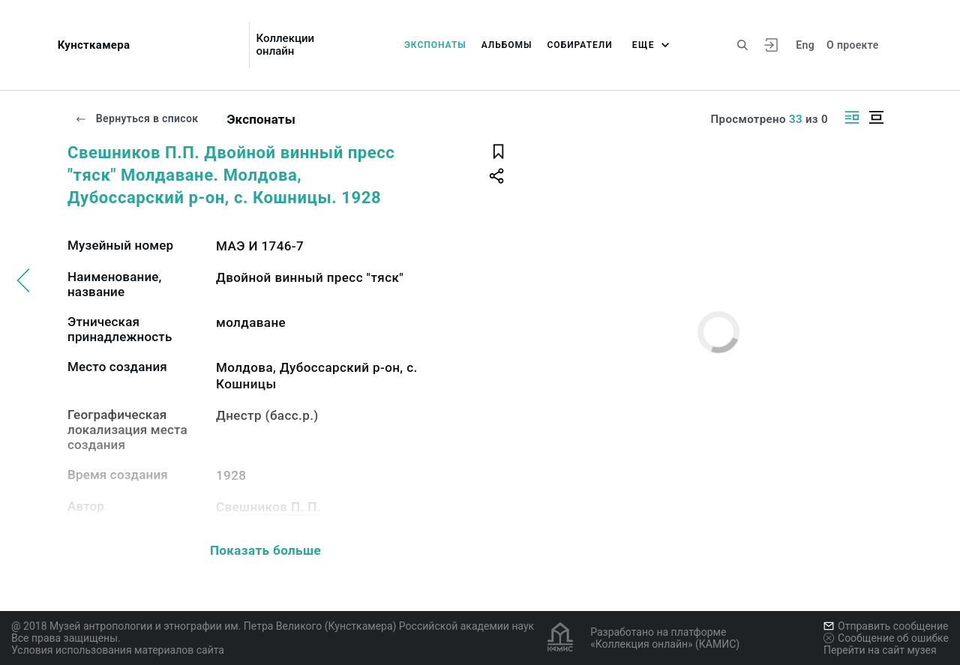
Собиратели (580, 45)
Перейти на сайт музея (880, 650)
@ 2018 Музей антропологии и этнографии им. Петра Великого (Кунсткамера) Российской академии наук (272, 626)
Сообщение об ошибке (886, 638)
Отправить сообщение (886, 626)
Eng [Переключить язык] (805, 45)
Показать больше (265, 550)
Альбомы (507, 45)
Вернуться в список (136, 118)
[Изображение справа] (852, 117)
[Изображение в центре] (876, 117)
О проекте (852, 45)
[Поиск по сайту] (742, 45)
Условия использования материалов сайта (117, 650)
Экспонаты (435, 45)
